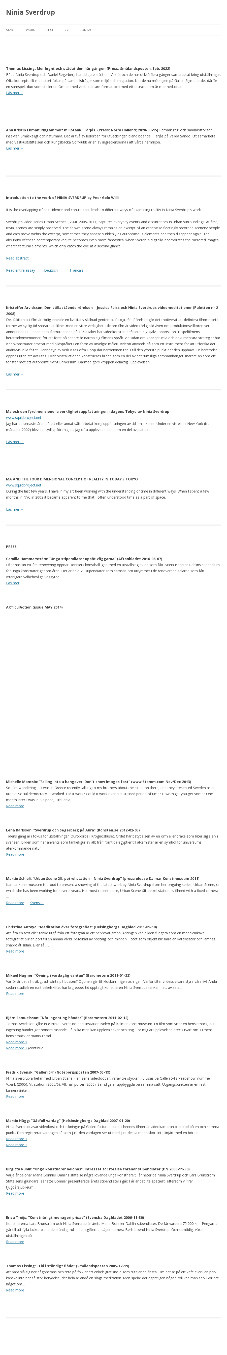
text (50, 30)
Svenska (37, 902)
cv (67, 30)
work (30, 30)
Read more (15, 805)
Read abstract (17, 258)
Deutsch (51, 270)
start (10, 30)
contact (87, 30)
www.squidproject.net (23, 417)
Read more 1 (16, 1042)
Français (76, 270)
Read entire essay (20, 270)
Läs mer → (15, 148)
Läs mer (15, 374)
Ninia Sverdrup (30, 12)
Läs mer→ (14, 92)
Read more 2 (16, 1048)
